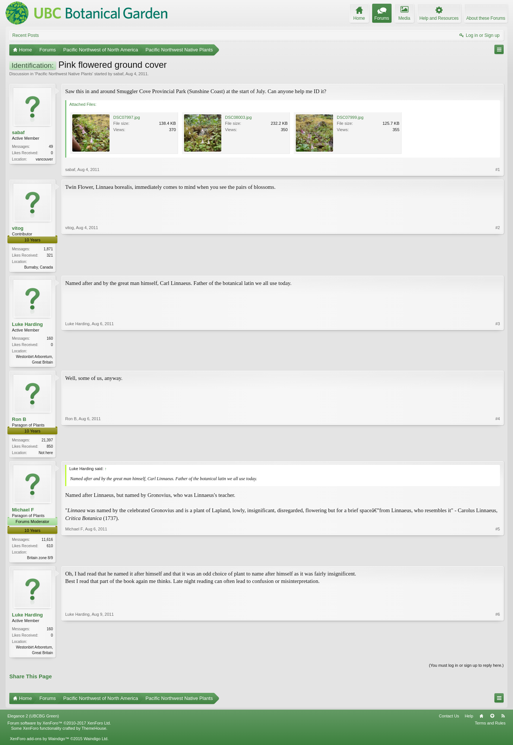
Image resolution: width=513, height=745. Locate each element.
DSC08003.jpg (238, 117)
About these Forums (485, 18)
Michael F (23, 512)
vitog (17, 228)
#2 (497, 266)
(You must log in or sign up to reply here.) (466, 668)
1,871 (48, 249)
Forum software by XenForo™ (59, 727)
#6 (497, 654)
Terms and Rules (490, 727)
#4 (497, 453)
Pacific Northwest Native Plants (63, 74)
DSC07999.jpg (350, 117)
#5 (497, 559)
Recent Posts (25, 35)
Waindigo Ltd (95, 742)
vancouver (44, 159)
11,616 (47, 541)
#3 (497, 362)
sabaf (118, 74)
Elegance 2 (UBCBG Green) (33, 719)
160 (50, 339)
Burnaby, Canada (38, 267)
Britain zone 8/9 (40, 560)
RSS (503, 719)
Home (481, 719)
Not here (46, 454)
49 (51, 147)
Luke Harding (27, 325)
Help (469, 719)
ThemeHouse (94, 732)
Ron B (19, 421)
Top (492, 719)
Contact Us (449, 719)
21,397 (47, 442)
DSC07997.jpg (126, 117)
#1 (497, 169)
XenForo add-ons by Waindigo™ (39, 742)
